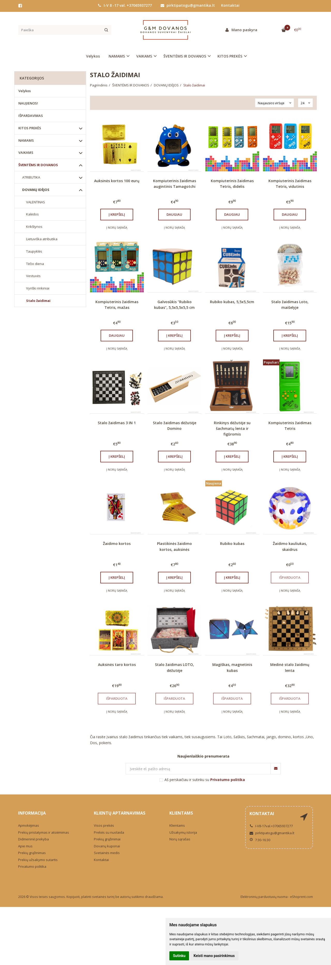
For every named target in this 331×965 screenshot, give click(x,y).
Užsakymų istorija (183, 832)
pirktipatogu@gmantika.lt (188, 5)
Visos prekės (104, 825)
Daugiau (174, 214)
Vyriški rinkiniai (37, 288)
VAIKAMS (25, 152)
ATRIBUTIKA (31, 177)
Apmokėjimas (28, 825)
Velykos (93, 56)
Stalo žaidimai (38, 300)
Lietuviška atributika (41, 239)
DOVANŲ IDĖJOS (35, 189)
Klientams (181, 813)
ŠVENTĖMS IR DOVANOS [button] (184, 56)
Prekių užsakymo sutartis (38, 859)
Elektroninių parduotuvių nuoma (264, 897)
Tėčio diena (35, 263)
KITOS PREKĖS (29, 128)
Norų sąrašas (179, 839)
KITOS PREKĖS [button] (229, 56)
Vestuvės (33, 276)
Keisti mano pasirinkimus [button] (214, 956)
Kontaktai (230, 5)
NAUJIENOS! (28, 103)
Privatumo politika (32, 866)
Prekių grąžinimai (107, 839)
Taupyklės (34, 251)
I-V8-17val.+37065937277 (271, 826)
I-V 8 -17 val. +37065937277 (125, 5)
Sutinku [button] (179, 956)
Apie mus (25, 846)
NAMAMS (26, 140)
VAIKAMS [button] (144, 56)
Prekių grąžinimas (32, 852)
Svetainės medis (107, 852)
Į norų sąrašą (116, 227)
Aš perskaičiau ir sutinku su (204, 779)
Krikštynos (34, 226)
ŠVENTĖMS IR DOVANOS (38, 165)
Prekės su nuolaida (109, 832)
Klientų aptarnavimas (119, 813)
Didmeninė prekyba (33, 839)
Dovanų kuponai (107, 846)
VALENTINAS (35, 202)
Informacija (32, 813)
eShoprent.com (301, 897)
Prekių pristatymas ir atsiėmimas (43, 832)
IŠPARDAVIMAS (30, 115)
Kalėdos (32, 214)
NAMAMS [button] (117, 56)
